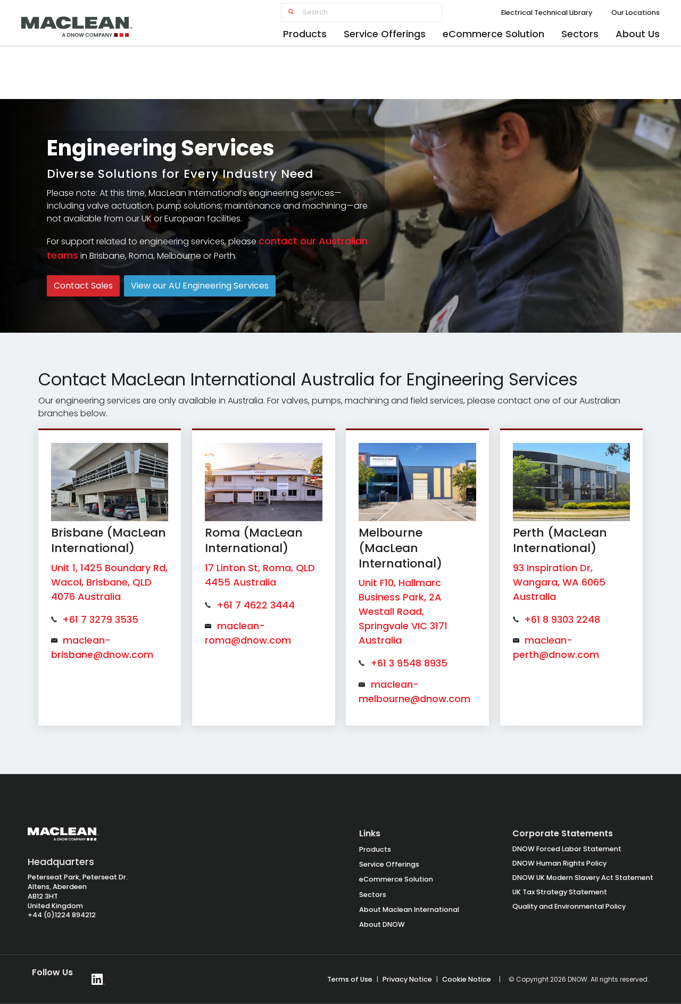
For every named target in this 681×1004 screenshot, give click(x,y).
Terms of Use (349, 979)
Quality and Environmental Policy (569, 906)
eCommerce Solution (493, 33)
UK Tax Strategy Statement (559, 891)
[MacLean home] (87, 24)
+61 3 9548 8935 (408, 663)
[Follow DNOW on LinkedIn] (98, 979)
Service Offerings (385, 33)
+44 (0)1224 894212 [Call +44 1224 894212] (62, 914)
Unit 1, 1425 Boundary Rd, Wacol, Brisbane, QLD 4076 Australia (109, 582)
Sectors (580, 33)
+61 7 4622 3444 (256, 605)
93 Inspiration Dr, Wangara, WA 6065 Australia (559, 582)
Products (305, 33)
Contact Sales (83, 285)
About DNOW (382, 924)
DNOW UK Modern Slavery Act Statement (582, 877)
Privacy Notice (407, 979)
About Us (638, 33)
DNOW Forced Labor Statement (566, 848)
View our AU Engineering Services (200, 285)
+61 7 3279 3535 (100, 619)
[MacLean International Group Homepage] (63, 839)
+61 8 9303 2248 (562, 619)
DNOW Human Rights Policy (559, 863)
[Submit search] (291, 12)
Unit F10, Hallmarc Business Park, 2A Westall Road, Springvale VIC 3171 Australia (403, 611)
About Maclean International (409, 909)
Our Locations (635, 12)
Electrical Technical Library (546, 12)
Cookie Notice (466, 979)
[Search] (361, 12)
